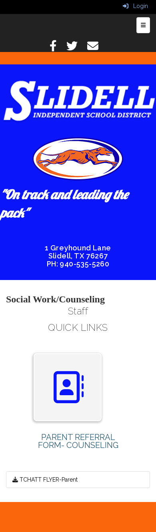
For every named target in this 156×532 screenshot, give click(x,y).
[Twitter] (76, 48)
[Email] (96, 48)
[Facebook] (57, 48)
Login (135, 6)
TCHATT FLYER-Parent (45, 479)
